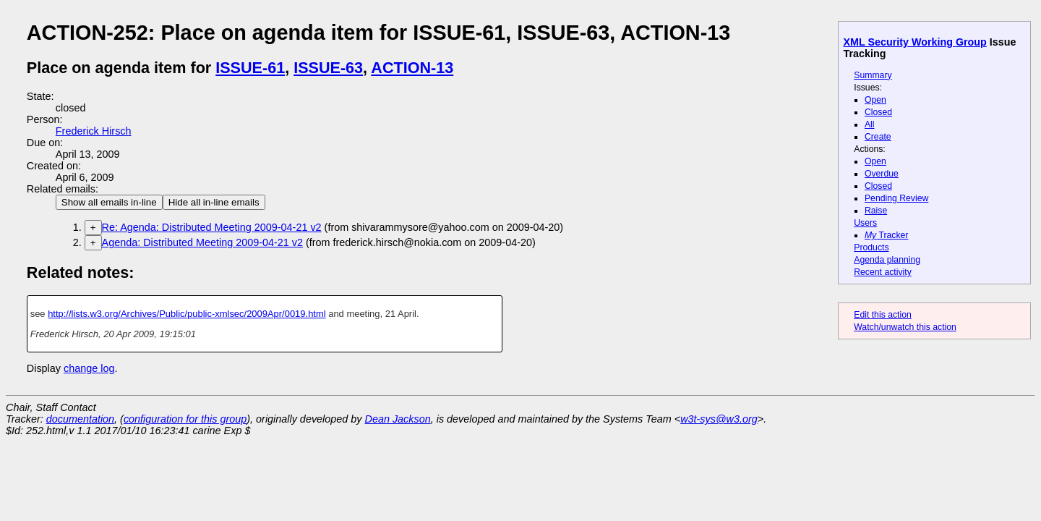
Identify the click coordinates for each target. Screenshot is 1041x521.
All (870, 124)
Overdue (882, 174)
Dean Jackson (398, 419)
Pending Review (896, 198)
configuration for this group (185, 419)
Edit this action (883, 315)
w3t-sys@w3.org (719, 419)
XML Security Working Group (915, 42)
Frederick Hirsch (94, 131)
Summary (872, 75)
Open (875, 100)
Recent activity (883, 272)
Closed (878, 112)
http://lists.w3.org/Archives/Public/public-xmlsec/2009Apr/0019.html (186, 313)
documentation (80, 419)
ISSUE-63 (328, 68)
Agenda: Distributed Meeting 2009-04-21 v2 (202, 242)
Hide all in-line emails (214, 202)
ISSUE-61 (250, 68)
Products (871, 247)
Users (865, 223)
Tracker (887, 235)
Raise (876, 211)
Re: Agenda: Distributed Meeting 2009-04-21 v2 (212, 227)
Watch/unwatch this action (905, 327)
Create (878, 137)
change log (89, 368)
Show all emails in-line (109, 202)
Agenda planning (887, 260)
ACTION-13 (412, 68)
